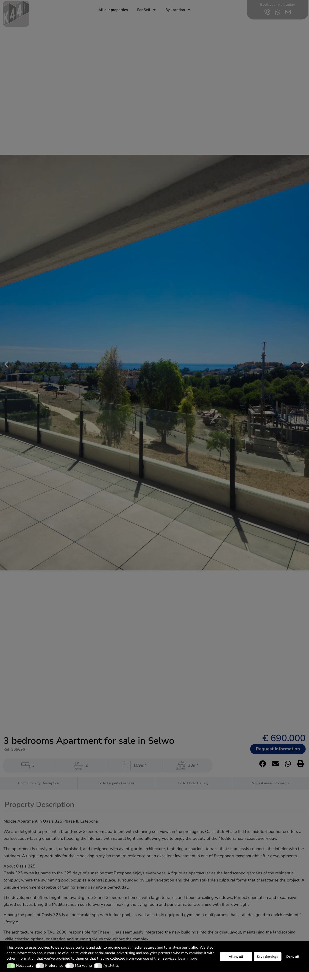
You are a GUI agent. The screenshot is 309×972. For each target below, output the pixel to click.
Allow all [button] (236, 956)
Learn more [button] (187, 958)
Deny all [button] (292, 956)
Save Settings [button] (267, 956)
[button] (11, 965)
